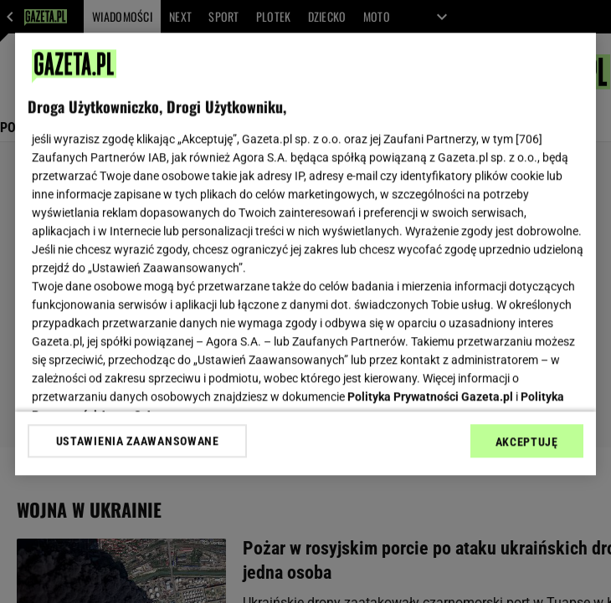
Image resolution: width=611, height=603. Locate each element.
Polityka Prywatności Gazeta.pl (430, 396)
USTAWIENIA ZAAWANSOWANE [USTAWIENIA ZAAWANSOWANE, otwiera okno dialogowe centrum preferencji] (137, 440)
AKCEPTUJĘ (526, 441)
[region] (305, 254)
